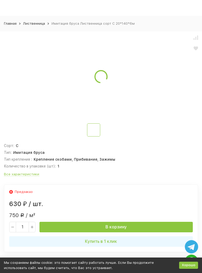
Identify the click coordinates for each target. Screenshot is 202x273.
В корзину (116, 226)
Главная (10, 23)
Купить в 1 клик (101, 241)
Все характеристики (21, 174)
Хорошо (188, 265)
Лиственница (34, 23)
